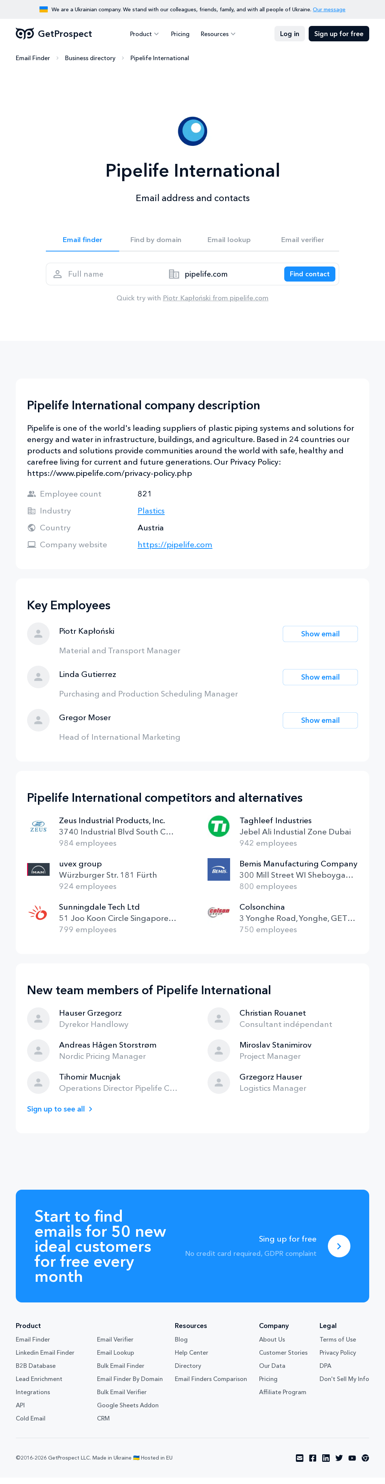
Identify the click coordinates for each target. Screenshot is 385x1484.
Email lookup (229, 240)
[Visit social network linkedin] (326, 1464)
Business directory (90, 58)
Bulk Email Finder (120, 1372)
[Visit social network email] (299, 1464)
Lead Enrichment (39, 1385)
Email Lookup (115, 1359)
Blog (181, 1345)
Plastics (151, 517)
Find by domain (156, 240)
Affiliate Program (282, 1398)
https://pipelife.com (175, 551)
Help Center (191, 1359)
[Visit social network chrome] (365, 1464)
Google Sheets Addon (128, 1411)
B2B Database (36, 1372)
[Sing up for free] (339, 1252)
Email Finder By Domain (130, 1385)
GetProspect (54, 33)
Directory (188, 1372)
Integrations (33, 1398)
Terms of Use (338, 1345)
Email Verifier (115, 1345)
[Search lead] (306, 278)
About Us (272, 1345)
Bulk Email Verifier (122, 1398)
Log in (289, 34)
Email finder (82, 240)
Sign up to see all (58, 1115)
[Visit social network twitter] (339, 1464)
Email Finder (33, 58)
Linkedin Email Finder (45, 1359)
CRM (103, 1424)
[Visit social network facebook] (313, 1464)
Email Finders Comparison (211, 1385)
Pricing (180, 34)
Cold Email (30, 1424)
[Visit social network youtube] (352, 1464)
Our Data (272, 1372)
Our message (329, 9)
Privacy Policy (338, 1359)
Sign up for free (339, 34)
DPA (325, 1372)
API (20, 1411)
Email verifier (302, 240)
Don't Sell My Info (344, 1385)
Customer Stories (283, 1359)
